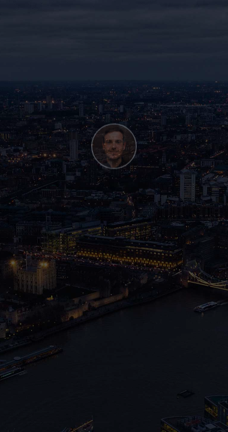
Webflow (97, 419)
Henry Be (41, 419)
